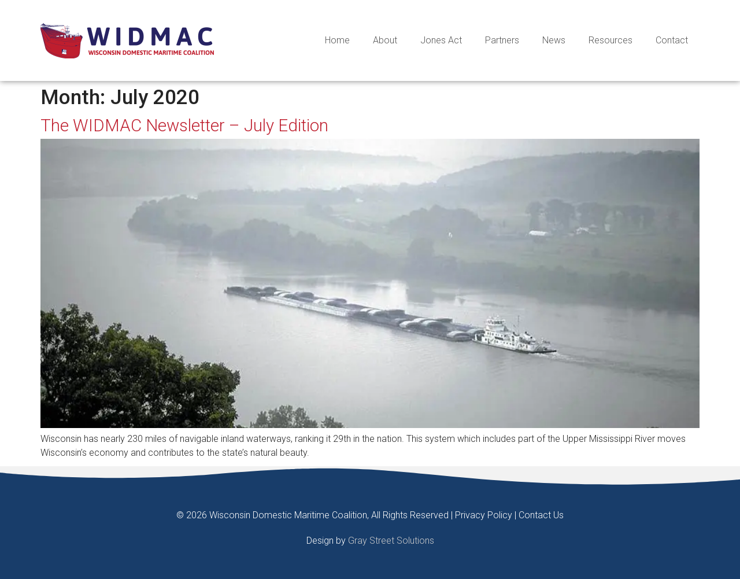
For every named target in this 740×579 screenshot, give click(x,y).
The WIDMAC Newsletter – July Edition (184, 125)
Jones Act (441, 40)
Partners (502, 40)
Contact (672, 40)
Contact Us (541, 515)
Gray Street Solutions (391, 540)
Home (337, 40)
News (553, 40)
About (385, 40)
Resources (610, 40)
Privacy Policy (483, 515)
